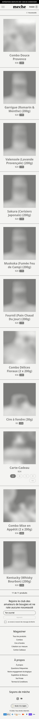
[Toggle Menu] (3, 6)
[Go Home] (19, 6)
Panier (33, 7)
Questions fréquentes (19, 668)
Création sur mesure (19, 646)
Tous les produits (19, 636)
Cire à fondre (19, 643)
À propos (19, 665)
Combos (19, 640)
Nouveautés (31, 13)
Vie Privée (19, 678)
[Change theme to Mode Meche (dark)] (19, 706)
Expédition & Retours (19, 675)
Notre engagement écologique (19, 671)
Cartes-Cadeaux (19, 650)
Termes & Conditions (19, 682)
